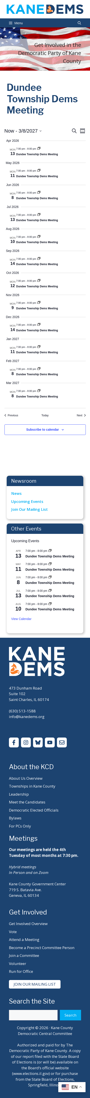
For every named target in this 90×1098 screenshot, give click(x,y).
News (16, 493)
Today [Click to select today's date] (44, 415)
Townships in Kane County (32, 786)
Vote (13, 931)
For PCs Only (20, 826)
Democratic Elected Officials (34, 810)
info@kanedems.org (26, 716)
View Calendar (21, 619)
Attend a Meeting (24, 939)
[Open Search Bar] (79, 22)
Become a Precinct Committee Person (41, 947)
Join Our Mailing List (29, 509)
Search (70, 1015)
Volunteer (17, 963)
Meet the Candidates (27, 802)
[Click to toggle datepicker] (23, 131)
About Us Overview (25, 778)
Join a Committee (24, 955)
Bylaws (15, 818)
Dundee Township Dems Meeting (37, 154)
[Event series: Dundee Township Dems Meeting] (38, 148)
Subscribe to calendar (42, 429)
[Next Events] (81, 415)
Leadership (19, 794)
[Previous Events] (11, 415)
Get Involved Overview (28, 923)
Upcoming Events (27, 501)
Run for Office (21, 971)
